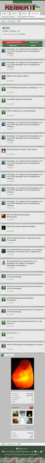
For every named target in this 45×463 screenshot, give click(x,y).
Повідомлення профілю (14, 42)
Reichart (10, 149)
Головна (35, 451)
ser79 (9, 87)
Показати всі (29, 427)
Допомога (7, 454)
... (36, 16)
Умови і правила (17, 454)
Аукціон (33, 45)
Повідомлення (34, 42)
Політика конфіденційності (31, 454)
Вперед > (10, 355)
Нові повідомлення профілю (25, 16)
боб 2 (9, 238)
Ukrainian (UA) (22, 448)
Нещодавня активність (8, 16)
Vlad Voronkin (12, 321)
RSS (41, 451)
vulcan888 (10, 99)
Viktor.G (10, 111)
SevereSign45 (12, 250)
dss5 (8, 333)
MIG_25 (9, 215)
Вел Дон (10, 261)
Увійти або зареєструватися (22, 2)
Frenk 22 (10, 275)
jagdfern (10, 76)
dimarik (9, 226)
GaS (8, 49)
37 (31, 407)
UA (32, 434)
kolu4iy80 (10, 298)
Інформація (13, 45)
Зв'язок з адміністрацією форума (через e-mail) (19, 451)
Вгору (38, 451)
